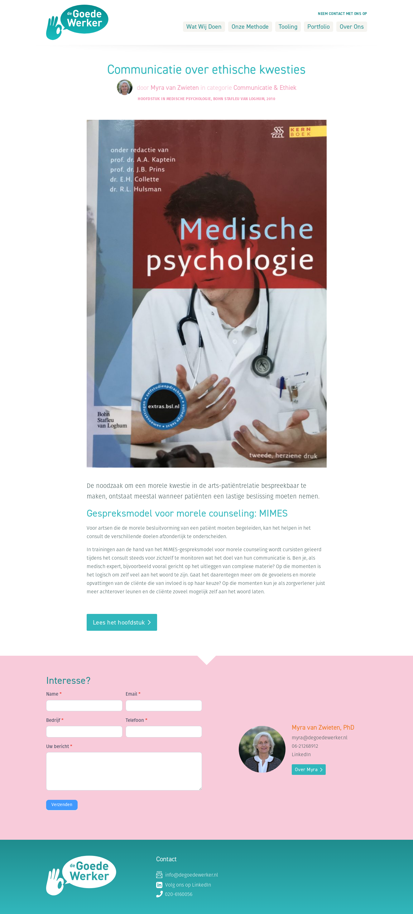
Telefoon (136, 720)
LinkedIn (301, 754)
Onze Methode (250, 26)
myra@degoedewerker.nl (320, 738)
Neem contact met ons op (342, 13)
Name (54, 694)
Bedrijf (55, 720)
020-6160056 (174, 894)
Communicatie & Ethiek (264, 87)
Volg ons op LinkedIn (183, 885)
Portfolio (318, 26)
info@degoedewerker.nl (187, 875)
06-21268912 (305, 746)
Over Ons (352, 26)
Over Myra (306, 769)
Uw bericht (59, 747)
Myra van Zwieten (175, 87)
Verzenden (61, 805)
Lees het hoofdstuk (119, 622)
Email (133, 694)
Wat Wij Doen (204, 26)
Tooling (288, 26)
